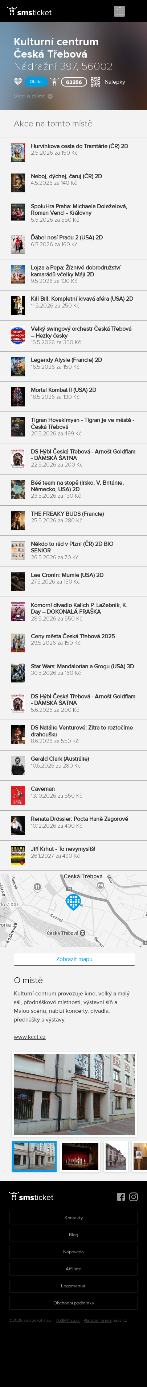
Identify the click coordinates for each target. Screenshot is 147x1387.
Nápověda (73, 1252)
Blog (73, 1235)
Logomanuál (73, 1286)
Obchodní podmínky (73, 1303)
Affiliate (73, 1269)
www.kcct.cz (30, 1037)
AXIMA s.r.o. (68, 1320)
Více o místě (33, 96)
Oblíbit (36, 81)
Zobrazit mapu (74, 959)
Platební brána (97, 1320)
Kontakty (74, 1218)
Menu (135, 11)
